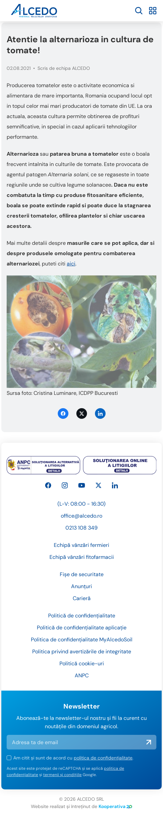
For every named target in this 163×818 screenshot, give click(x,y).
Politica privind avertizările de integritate (81, 651)
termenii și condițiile (62, 774)
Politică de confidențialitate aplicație (81, 627)
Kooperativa (115, 806)
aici (71, 263)
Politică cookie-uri (81, 663)
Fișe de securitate (82, 574)
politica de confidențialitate (103, 758)
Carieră (82, 598)
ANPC (82, 675)
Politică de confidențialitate (81, 615)
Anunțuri (81, 586)
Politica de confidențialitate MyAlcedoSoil (81, 639)
